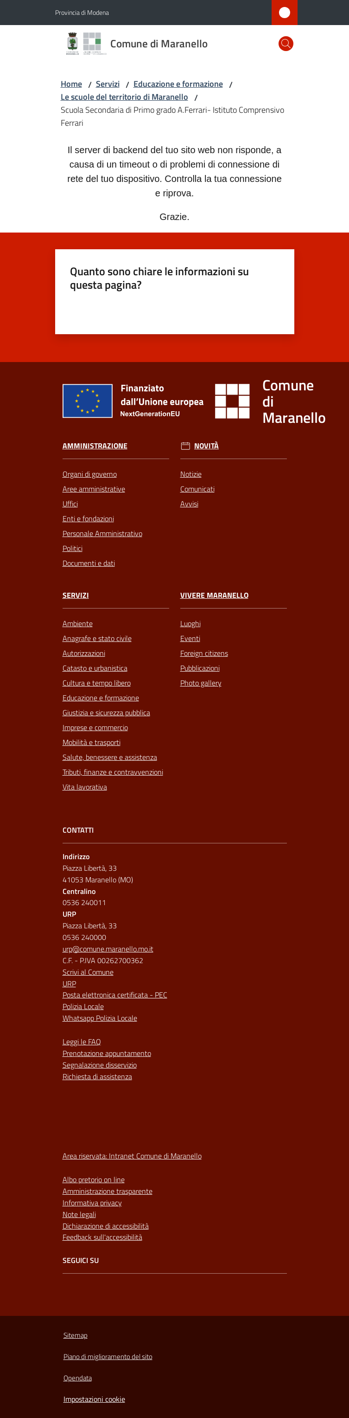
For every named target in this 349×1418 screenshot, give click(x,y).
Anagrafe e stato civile (97, 638)
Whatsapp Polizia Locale (100, 1017)
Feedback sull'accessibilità (102, 1237)
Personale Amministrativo (102, 533)
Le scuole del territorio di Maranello (124, 97)
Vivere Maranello (214, 595)
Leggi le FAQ (82, 1041)
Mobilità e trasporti (92, 742)
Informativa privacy (92, 1202)
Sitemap (75, 1335)
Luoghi (190, 623)
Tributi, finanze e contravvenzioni (113, 771)
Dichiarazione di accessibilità (106, 1225)
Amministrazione (95, 445)
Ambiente (78, 623)
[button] (286, 43)
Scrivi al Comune (88, 972)
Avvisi (189, 503)
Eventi (190, 638)
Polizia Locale (83, 1006)
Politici (72, 548)
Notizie (191, 473)
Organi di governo (90, 473)
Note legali (79, 1214)
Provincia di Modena (82, 12)
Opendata (77, 1378)
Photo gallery (201, 682)
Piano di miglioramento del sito (107, 1356)
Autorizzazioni (84, 653)
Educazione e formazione (178, 84)
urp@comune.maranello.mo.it (108, 948)
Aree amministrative (94, 488)
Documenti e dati (89, 563)
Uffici (70, 503)
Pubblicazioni (200, 667)
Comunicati (197, 488)
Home (71, 84)
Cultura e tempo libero (97, 682)
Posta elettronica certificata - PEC (115, 994)
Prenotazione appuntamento (107, 1053)
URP (69, 983)
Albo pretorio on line (94, 1179)
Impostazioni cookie (94, 1399)
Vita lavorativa (85, 786)
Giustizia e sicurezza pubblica (106, 712)
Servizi (108, 84)
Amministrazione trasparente (107, 1191)
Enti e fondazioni (88, 518)
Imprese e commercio (95, 727)
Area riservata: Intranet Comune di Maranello (132, 1155)
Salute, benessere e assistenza (110, 757)
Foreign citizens (204, 653)
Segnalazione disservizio (100, 1064)
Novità (206, 445)
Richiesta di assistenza (97, 1076)
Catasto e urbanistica (95, 667)
